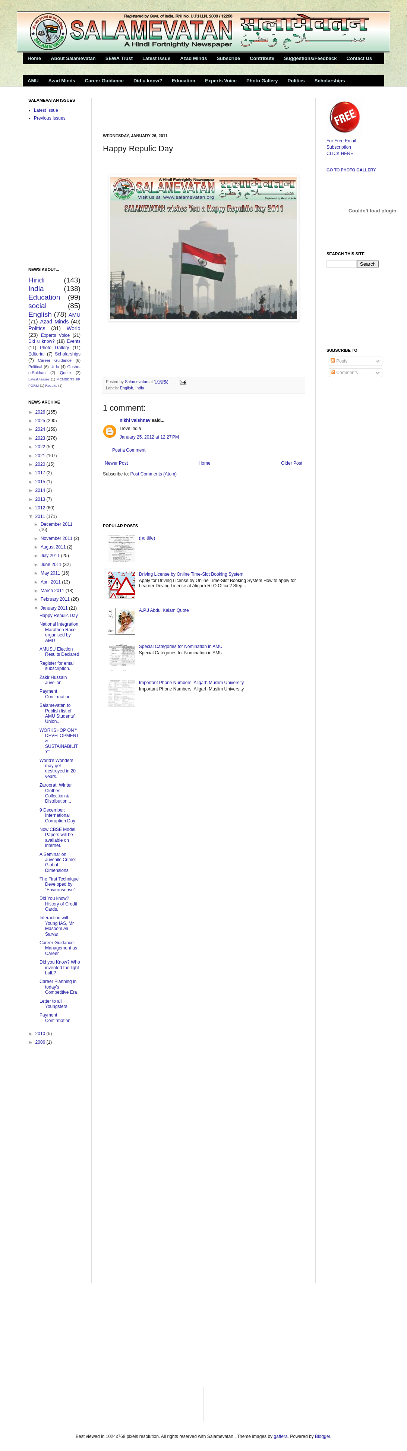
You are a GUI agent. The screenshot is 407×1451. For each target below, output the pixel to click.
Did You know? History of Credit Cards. (58, 904)
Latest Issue (156, 58)
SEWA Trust (119, 58)
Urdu (54, 366)
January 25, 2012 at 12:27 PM (149, 437)
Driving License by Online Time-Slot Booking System (191, 574)
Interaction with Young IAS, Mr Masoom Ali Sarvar (57, 925)
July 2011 (51, 555)
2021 (41, 455)
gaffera (280, 1436)
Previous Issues (50, 118)
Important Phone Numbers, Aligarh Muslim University (191, 682)
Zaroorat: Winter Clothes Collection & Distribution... (56, 793)
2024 (41, 429)
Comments (344, 372)
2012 (41, 507)
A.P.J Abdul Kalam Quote (164, 610)
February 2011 (56, 599)
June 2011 (52, 564)
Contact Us (359, 58)
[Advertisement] (190, 109)
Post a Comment (128, 450)
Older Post (291, 463)
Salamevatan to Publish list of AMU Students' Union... (57, 713)
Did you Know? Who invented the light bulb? (60, 968)
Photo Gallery (262, 80)
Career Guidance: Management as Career (58, 948)
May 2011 (51, 573)
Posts (339, 361)
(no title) (147, 538)
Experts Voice (221, 80)
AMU (33, 80)
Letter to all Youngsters (53, 1004)
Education (183, 80)
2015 (41, 481)
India (139, 388)
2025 (41, 420)
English (126, 388)
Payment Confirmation (55, 694)
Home (34, 58)
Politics (296, 80)
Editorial (36, 354)
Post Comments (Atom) (153, 474)
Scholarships (330, 80)
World (74, 328)
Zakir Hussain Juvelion (53, 680)
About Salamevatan (73, 58)
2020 (41, 464)
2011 (41, 516)
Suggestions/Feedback (310, 58)
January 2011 (55, 608)
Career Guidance (104, 80)
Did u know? (147, 80)
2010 (41, 1033)
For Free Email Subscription (344, 141)
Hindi (36, 280)
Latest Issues (39, 379)
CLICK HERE (339, 153)
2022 (41, 446)
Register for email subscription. (57, 666)
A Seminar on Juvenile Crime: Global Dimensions (58, 862)
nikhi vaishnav (135, 420)
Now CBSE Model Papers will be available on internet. (57, 837)
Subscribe (228, 58)
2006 (41, 1042)
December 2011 (56, 524)
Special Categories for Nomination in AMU (181, 646)
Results (51, 385)
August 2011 (54, 547)
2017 (41, 472)
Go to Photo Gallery (351, 170)
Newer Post (116, 463)
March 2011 (53, 590)
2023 (41, 438)
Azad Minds (193, 58)
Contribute (262, 58)
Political (35, 366)
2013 (41, 499)
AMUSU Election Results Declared (59, 652)
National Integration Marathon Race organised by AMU (59, 632)
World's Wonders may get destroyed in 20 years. (58, 768)
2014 (41, 490)
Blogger (322, 1436)
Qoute (65, 372)
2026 (41, 412)
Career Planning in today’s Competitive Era (58, 987)
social (37, 306)
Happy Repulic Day (59, 615)
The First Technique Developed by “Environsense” (59, 884)
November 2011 (57, 538)
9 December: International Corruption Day (57, 815)
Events (74, 341)
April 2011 (51, 582)
